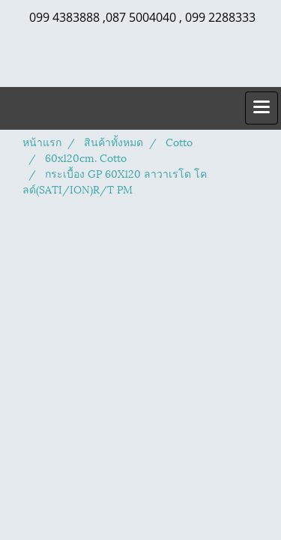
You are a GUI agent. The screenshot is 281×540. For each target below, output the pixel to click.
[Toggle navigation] (261, 108)
